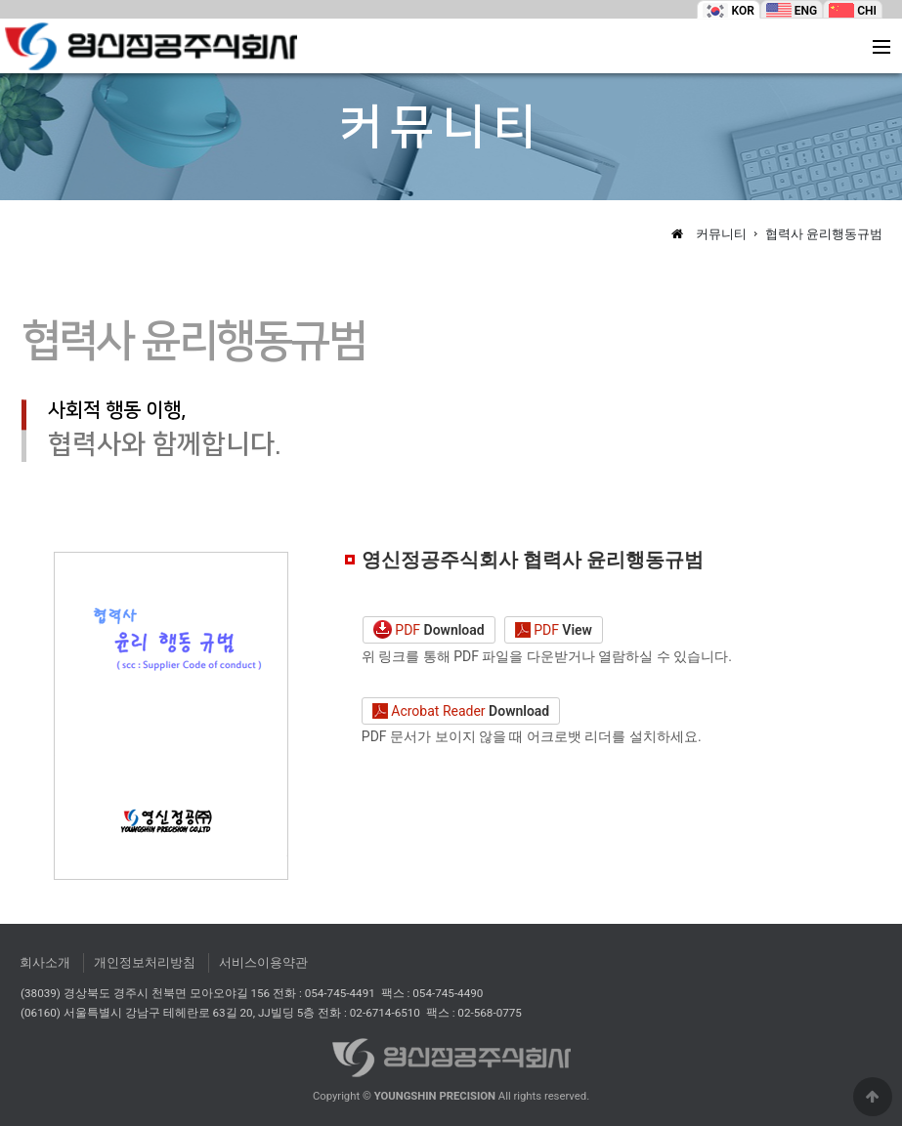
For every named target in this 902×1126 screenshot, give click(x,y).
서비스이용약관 (263, 962)
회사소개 (45, 962)
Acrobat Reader (460, 712)
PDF (429, 630)
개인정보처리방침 (144, 962)
